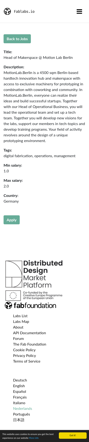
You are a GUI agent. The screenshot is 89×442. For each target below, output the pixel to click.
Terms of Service (26, 361)
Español (19, 391)
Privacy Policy (24, 355)
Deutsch (20, 380)
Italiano (19, 402)
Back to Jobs (17, 38)
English (19, 385)
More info (34, 438)
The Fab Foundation (29, 344)
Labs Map (21, 321)
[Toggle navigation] (79, 11)
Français (20, 397)
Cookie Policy (24, 349)
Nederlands (22, 408)
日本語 (18, 419)
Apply (12, 219)
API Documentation (29, 332)
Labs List (20, 315)
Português (21, 414)
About (18, 327)
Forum (18, 338)
